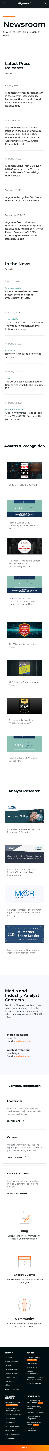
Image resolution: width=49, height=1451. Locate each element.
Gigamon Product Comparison (33, 1418)
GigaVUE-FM (10, 1419)
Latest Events (24, 1275)
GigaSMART (9, 1422)
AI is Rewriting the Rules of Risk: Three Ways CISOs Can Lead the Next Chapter (23, 416)
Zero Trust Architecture (31, 1430)
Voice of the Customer (13, 1389)
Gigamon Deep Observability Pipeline (13, 1410)
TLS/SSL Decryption (12, 1434)
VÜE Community (33, 1357)
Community (24, 1319)
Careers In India (11, 1369)
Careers (8, 1365)
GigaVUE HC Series (12, 1426)
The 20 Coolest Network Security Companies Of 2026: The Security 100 (24, 385)
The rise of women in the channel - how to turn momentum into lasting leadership (24, 326)
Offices (7, 1385)
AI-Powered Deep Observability (33, 1402)
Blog (24, 1231)
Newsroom (9, 1381)
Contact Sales (32, 1363)
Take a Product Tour (12, 1403)
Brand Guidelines (11, 1361)
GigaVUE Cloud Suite (13, 1415)
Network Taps (10, 1430)
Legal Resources (11, 1377)
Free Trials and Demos (35, 1413)
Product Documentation (33, 1372)
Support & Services (34, 1383)
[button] (45, 3)
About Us (8, 1357)
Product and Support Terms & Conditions (35, 1378)
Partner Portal (32, 1367)
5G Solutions (9, 1438)
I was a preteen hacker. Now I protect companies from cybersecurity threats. (22, 294)
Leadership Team (11, 1373)
